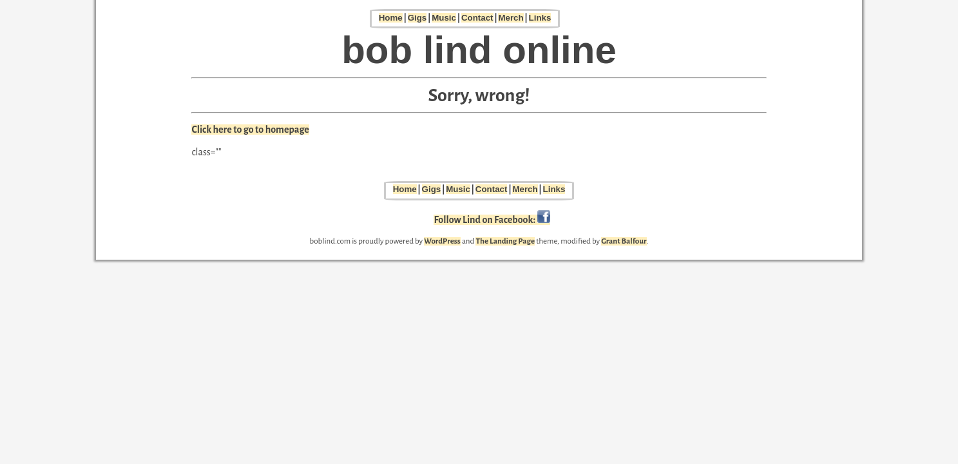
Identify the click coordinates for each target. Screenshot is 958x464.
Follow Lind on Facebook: (492, 220)
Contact (477, 18)
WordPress (442, 241)
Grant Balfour (623, 241)
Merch (510, 18)
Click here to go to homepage (250, 129)
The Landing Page (505, 241)
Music (444, 18)
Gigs (417, 18)
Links (540, 18)
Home (391, 18)
